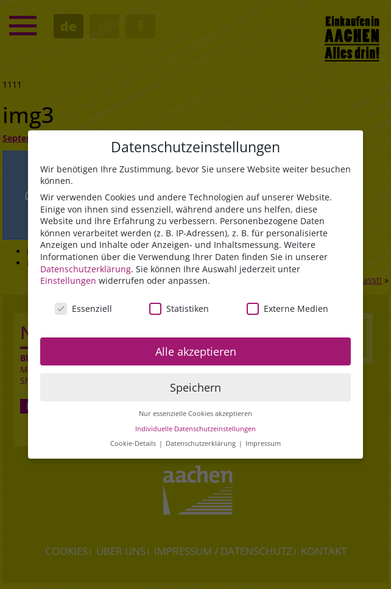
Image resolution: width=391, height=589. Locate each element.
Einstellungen (68, 282)
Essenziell (83, 310)
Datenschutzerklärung (85, 271)
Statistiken (179, 310)
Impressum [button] (263, 446)
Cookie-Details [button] (134, 446)
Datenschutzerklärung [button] (202, 446)
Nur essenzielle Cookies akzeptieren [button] (195, 415)
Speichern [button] (195, 389)
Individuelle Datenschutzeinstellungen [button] (195, 430)
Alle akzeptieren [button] (195, 353)
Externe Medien (287, 310)
